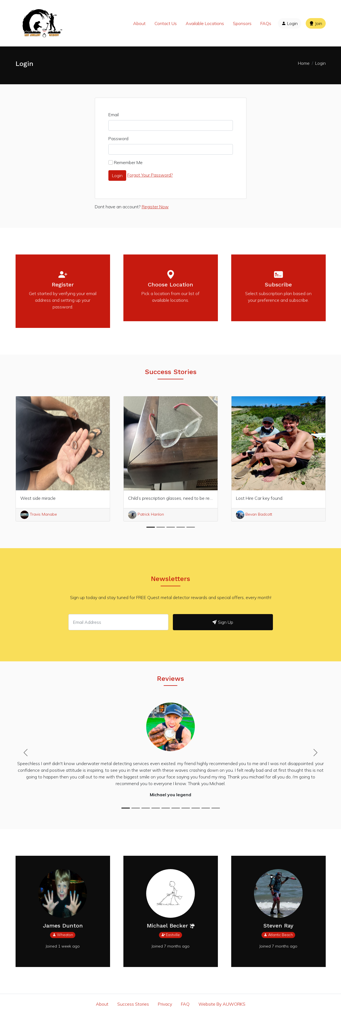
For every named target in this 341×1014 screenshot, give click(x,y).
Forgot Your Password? (150, 175)
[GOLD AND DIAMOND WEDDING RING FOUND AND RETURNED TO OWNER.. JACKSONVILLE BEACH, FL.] (135, 808)
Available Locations (205, 23)
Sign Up (222, 622)
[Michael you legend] (125, 808)
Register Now (155, 206)
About (139, 23)
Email (113, 114)
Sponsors (242, 23)
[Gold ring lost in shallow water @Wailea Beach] (155, 808)
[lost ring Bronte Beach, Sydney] (175, 808)
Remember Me (128, 162)
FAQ (185, 1004)
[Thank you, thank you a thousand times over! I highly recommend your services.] (215, 808)
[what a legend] (165, 808)
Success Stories (133, 1004)
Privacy (165, 1004)
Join (315, 23)
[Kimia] (195, 808)
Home (304, 63)
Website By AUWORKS (221, 1004)
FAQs (265, 23)
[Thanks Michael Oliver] (145, 808)
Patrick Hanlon (146, 514)
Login (290, 23)
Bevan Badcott (254, 514)
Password (118, 138)
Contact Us (166, 23)
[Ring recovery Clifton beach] (185, 808)
